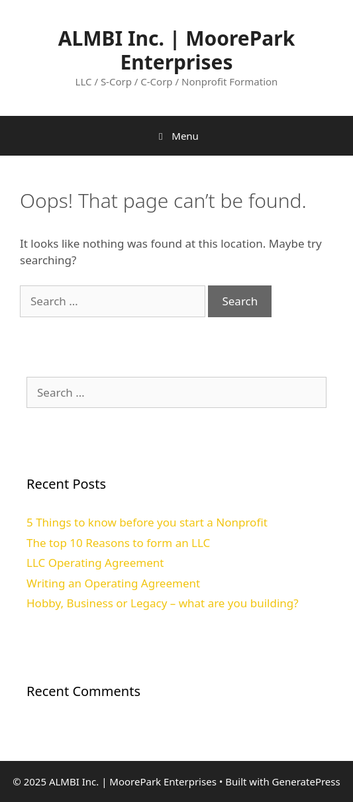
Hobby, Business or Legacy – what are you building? (162, 603)
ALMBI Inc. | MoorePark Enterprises (176, 50)
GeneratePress (306, 781)
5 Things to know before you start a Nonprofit (147, 522)
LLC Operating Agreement (95, 562)
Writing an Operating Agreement (113, 583)
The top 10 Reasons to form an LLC (118, 542)
